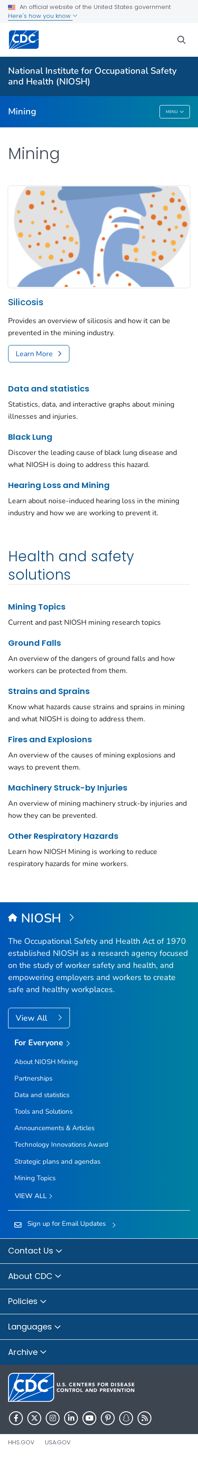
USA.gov (58, 1442)
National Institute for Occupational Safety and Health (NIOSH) (92, 76)
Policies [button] (27, 1302)
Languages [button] (34, 1327)
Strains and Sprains (49, 691)
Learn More (34, 354)
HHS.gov (21, 1442)
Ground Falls (34, 642)
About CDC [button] (35, 1276)
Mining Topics (36, 606)
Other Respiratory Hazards (63, 835)
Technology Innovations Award (61, 1144)
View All (32, 1018)
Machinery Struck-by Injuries (67, 787)
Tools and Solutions (43, 1111)
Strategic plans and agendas (57, 1161)
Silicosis (25, 302)
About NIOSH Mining (46, 1061)
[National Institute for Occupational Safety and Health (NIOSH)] (99, 918)
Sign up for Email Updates (66, 1223)
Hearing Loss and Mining (59, 485)
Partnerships (33, 1078)
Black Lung (30, 436)
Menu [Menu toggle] (175, 112)
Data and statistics (48, 388)
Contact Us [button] (35, 1251)
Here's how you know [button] (42, 16)
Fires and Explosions (50, 739)
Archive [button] (27, 1352)
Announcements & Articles (54, 1127)
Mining (22, 111)
